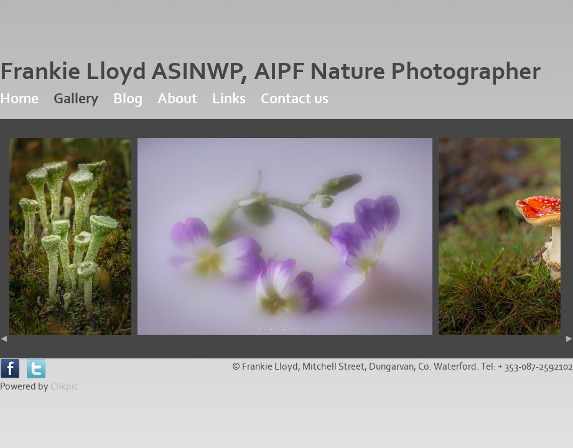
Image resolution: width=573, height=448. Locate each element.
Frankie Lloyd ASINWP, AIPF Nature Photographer (270, 71)
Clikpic (64, 386)
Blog (127, 98)
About (177, 98)
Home (19, 98)
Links (229, 98)
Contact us (294, 98)
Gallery (76, 98)
